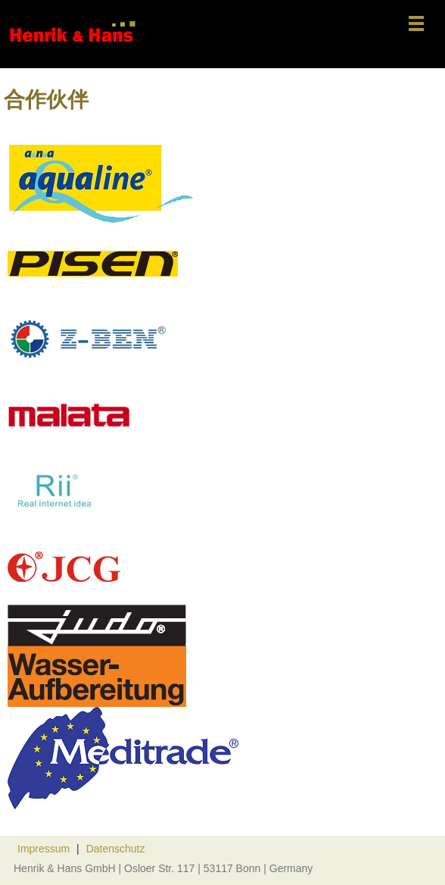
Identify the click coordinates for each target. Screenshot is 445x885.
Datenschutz (115, 849)
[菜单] (416, 24)
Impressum (43, 849)
